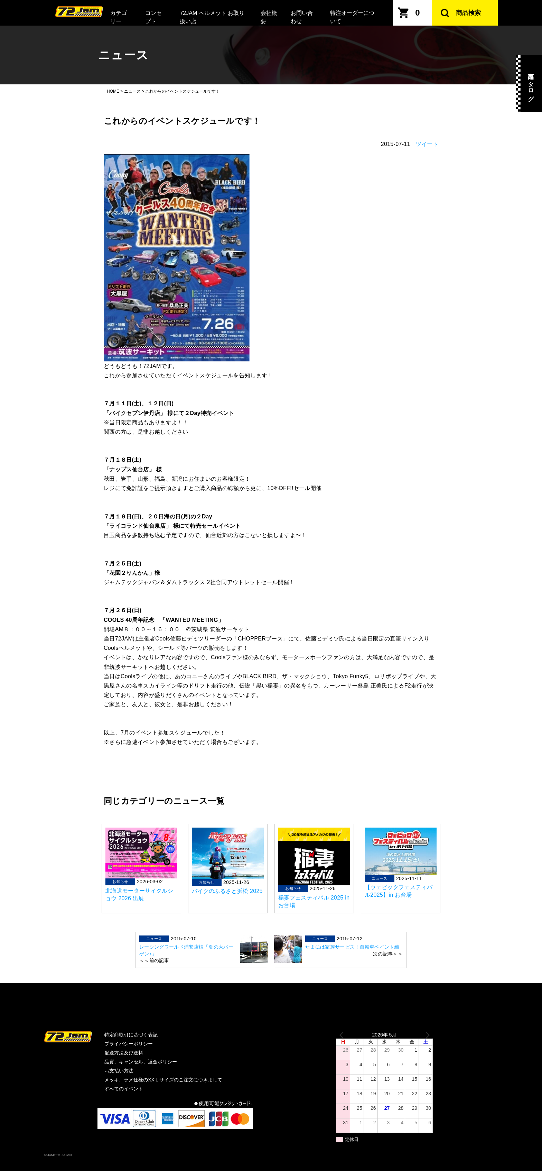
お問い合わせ (302, 17)
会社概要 (269, 17)
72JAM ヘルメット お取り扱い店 (212, 17)
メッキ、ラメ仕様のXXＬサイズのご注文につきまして (163, 1079)
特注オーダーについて (352, 17)
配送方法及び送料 (123, 1052)
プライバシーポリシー (128, 1043)
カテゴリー (118, 17)
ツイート (427, 144)
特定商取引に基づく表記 (131, 1035)
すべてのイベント (123, 1088)
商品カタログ (530, 83)
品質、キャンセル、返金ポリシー (140, 1061)
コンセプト (153, 17)
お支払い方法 (118, 1070)
